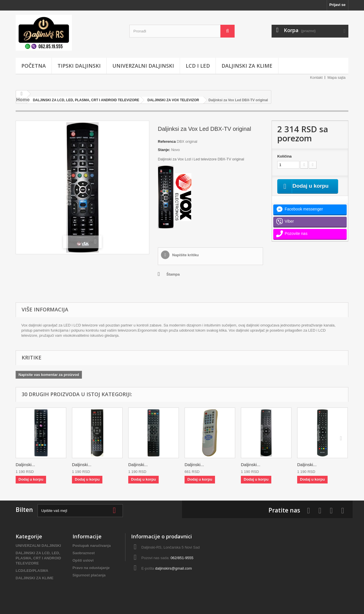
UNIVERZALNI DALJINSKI (143, 65)
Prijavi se (337, 5)
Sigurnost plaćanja (89, 575)
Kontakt (316, 77)
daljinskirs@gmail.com (173, 568)
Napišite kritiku (185, 255)
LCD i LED (198, 65)
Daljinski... (25, 464)
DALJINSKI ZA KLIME (247, 65)
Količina (284, 156)
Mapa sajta (336, 77)
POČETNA (33, 65)
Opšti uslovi (83, 560)
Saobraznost (84, 553)
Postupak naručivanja (92, 545)
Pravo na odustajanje (91, 568)
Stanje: (164, 150)
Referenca (167, 141)
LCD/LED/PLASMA (32, 570)
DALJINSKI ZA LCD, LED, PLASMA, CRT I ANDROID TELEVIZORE (38, 558)
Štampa (173, 274)
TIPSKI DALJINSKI (79, 65)
